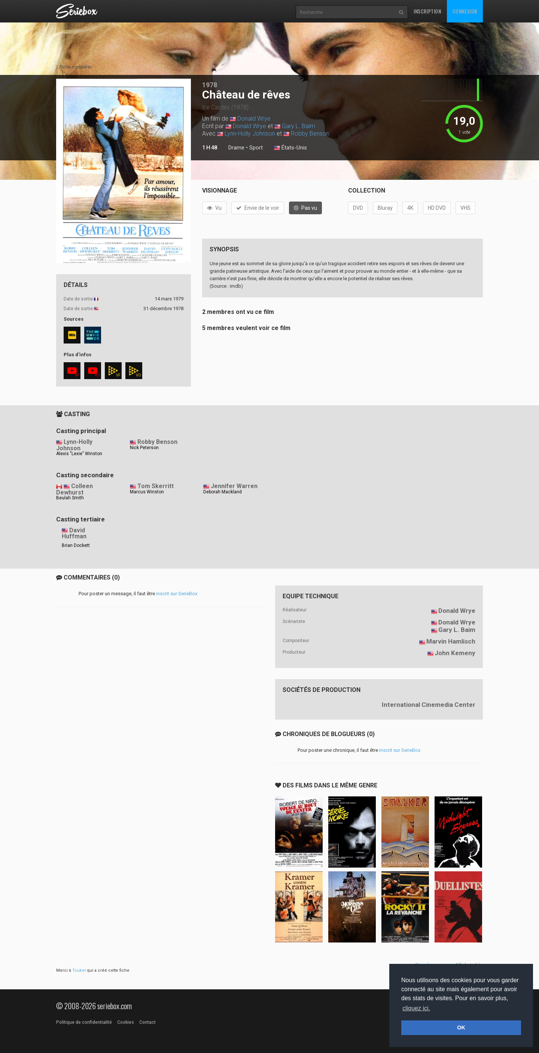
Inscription (427, 11)
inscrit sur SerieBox (176, 593)
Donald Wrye (254, 118)
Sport (256, 147)
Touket (79, 970)
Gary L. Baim (298, 126)
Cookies (125, 1022)
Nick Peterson (144, 447)
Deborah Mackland (222, 491)
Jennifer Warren (234, 486)
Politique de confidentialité (84, 1022)
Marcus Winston (147, 491)
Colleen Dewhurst (74, 489)
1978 (209, 85)
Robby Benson (310, 133)
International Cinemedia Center (428, 704)
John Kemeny (455, 653)
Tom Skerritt (155, 486)
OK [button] (461, 1028)
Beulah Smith (70, 497)
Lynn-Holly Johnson (250, 133)
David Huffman (74, 533)
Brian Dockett (76, 545)
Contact (147, 1022)
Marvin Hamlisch (450, 641)
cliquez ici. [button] (416, 1008)
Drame (236, 147)
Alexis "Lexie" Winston (79, 453)
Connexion (465, 11)
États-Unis (290, 148)
